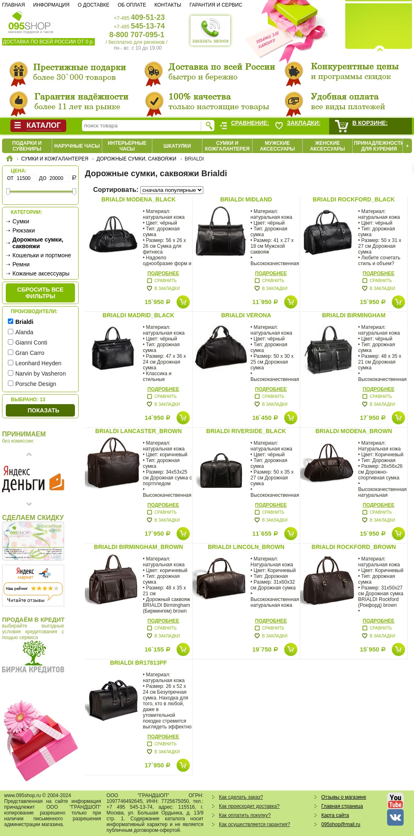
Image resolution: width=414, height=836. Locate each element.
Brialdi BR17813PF (138, 662)
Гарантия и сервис (216, 5)
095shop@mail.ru (340, 824)
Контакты (167, 5)
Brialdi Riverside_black (246, 431)
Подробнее (163, 273)
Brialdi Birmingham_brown (138, 547)
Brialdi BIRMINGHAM (353, 315)
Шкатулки (177, 146)
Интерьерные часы (127, 146)
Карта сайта (335, 815)
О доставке (93, 5)
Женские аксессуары (327, 146)
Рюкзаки (23, 230)
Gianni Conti (31, 342)
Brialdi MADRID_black (138, 315)
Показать (43, 410)
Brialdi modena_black (138, 199)
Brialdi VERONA (246, 315)
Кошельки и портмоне (41, 255)
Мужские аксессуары (277, 146)
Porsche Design (35, 384)
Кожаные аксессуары (41, 273)
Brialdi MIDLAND (246, 199)
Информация (51, 5)
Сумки (20, 221)
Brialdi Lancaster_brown (138, 431)
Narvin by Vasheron (40, 373)
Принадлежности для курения (379, 146)
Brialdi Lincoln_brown (246, 547)
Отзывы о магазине (343, 797)
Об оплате (132, 5)
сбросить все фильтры (40, 292)
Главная (13, 5)
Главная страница (342, 806)
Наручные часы (77, 146)
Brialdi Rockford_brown (354, 547)
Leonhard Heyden (38, 363)
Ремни (21, 264)
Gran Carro (29, 353)
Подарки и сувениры (27, 146)
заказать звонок (210, 30)
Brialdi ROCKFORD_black (354, 199)
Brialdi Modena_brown (353, 431)
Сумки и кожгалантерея (227, 146)
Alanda (24, 332)
